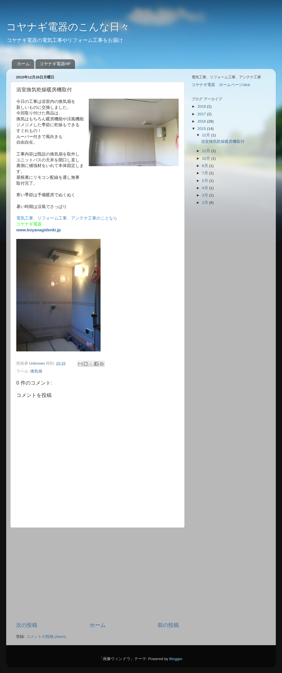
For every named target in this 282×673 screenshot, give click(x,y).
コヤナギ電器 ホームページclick (221, 85)
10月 (206, 158)
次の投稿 (26, 625)
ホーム (23, 63)
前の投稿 (168, 625)
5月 (205, 181)
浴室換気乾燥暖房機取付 (222, 141)
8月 (205, 166)
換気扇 (36, 371)
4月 (205, 188)
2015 (202, 129)
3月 (205, 195)
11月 (206, 151)
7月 (205, 173)
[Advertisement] (97, 574)
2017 (202, 114)
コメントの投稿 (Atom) (46, 636)
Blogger (175, 659)
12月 (206, 135)
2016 (202, 121)
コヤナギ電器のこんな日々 (68, 27)
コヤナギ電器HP (55, 63)
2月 (205, 202)
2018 (202, 106)
